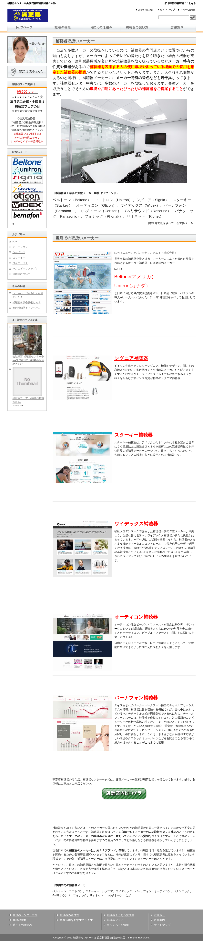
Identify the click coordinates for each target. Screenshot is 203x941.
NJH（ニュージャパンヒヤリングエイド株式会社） (145, 252)
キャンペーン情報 (118, 924)
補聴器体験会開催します (27, 302)
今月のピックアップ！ (25, 268)
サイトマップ (162, 924)
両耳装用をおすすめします (76, 920)
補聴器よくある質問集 (120, 915)
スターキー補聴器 (133, 434)
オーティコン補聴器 (136, 617)
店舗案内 (159, 920)
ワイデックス (20, 263)
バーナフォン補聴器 (136, 697)
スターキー (19, 257)
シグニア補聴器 (131, 358)
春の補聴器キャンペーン (27, 307)
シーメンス (19, 252)
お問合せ (159, 915)
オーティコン (20, 247)
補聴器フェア (115, 920)
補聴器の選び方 (69, 915)
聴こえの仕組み (22, 924)
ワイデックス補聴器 (136, 523)
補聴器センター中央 (25, 915)
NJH (15, 241)
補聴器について (21, 274)
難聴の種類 (19, 920)
